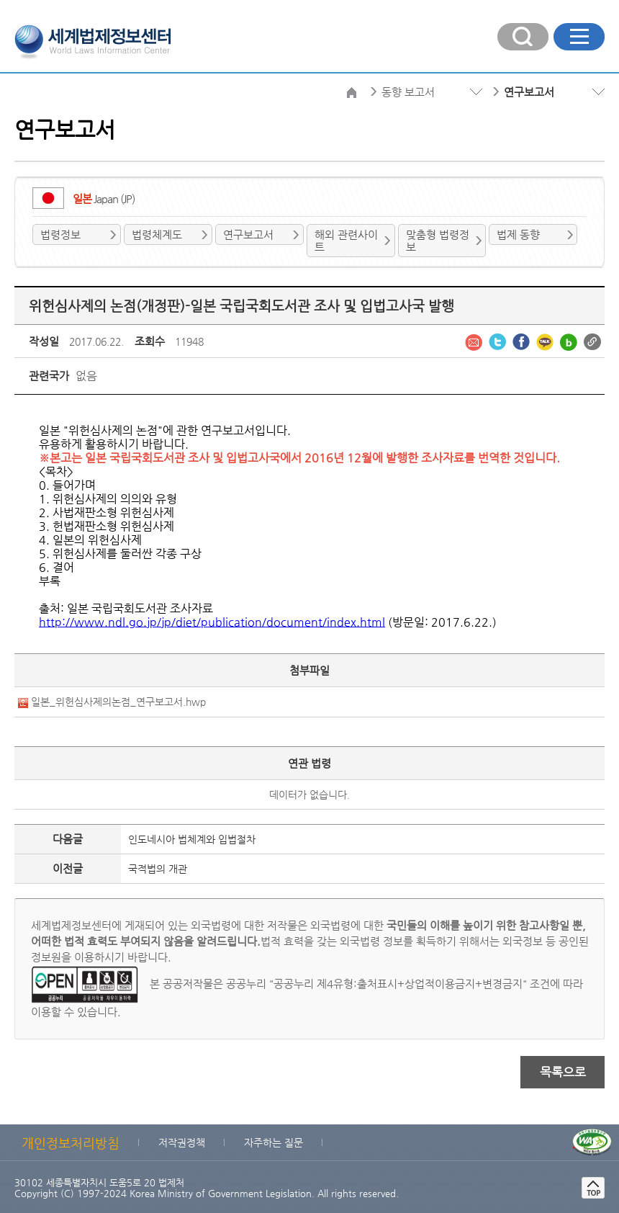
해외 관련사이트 (346, 240)
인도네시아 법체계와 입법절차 (192, 839)
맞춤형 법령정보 (437, 240)
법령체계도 (157, 234)
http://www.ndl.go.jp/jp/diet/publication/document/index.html (212, 622)
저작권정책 (181, 1142)
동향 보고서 (408, 92)
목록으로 (563, 1072)
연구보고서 (248, 234)
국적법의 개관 (157, 868)
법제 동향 (518, 234)
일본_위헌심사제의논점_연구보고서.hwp (118, 701)
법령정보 (60, 234)
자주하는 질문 (273, 1142)
